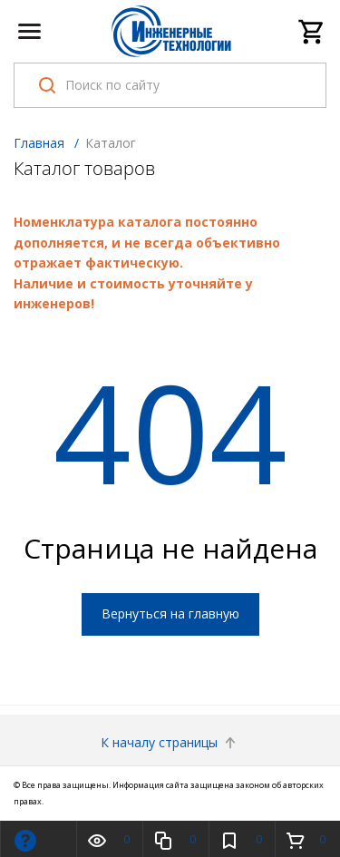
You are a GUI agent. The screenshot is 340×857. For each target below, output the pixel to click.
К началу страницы (170, 742)
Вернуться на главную (170, 613)
